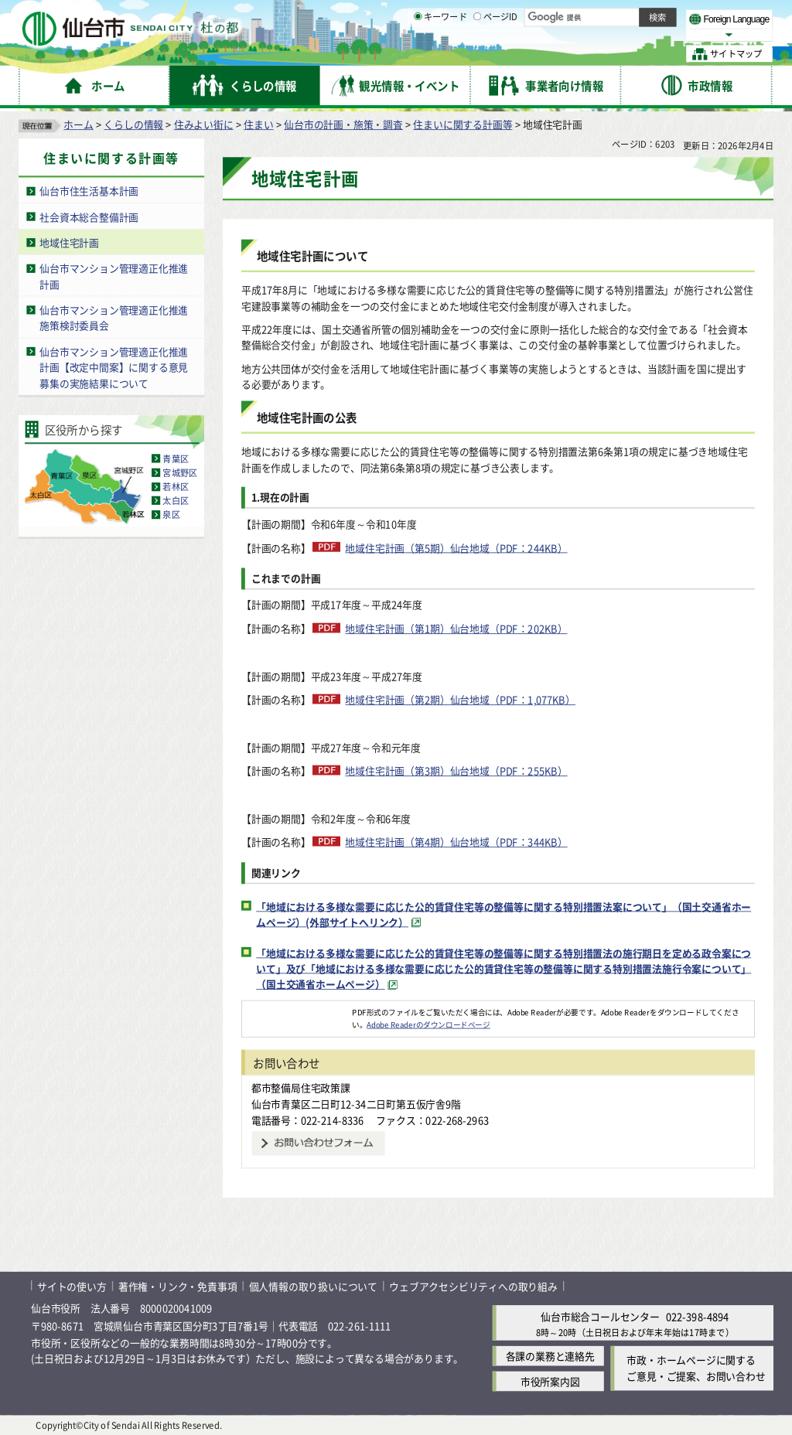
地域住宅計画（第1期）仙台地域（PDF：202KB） (456, 628)
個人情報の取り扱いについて (313, 1285)
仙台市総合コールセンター (600, 1316)
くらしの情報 (133, 124)
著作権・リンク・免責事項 (177, 1285)
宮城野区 (179, 472)
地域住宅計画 (69, 242)
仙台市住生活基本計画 (88, 190)
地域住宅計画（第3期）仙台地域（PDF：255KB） (456, 770)
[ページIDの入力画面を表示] (477, 53)
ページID (495, 54)
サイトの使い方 (72, 1285)
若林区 (175, 486)
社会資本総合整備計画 (88, 216)
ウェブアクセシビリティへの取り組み (473, 1285)
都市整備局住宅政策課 (300, 1087)
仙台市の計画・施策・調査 (343, 124)
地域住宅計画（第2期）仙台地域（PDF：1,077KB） (460, 699)
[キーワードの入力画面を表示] (418, 53)
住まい (258, 124)
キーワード (440, 54)
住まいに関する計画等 (462, 124)
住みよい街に (204, 124)
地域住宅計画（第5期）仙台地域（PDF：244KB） (456, 547)
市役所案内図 (550, 1381)
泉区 (170, 514)
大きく (595, 34)
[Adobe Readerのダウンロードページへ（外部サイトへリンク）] (297, 1012)
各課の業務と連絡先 (550, 1355)
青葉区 (175, 458)
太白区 (175, 500)
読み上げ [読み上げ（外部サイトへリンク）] (508, 15)
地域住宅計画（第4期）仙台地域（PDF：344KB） (456, 841)
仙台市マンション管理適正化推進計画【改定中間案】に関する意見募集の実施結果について (113, 366)
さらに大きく (645, 34)
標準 (618, 16)
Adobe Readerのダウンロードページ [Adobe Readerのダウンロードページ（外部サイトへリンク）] (428, 1023)
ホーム (78, 124)
